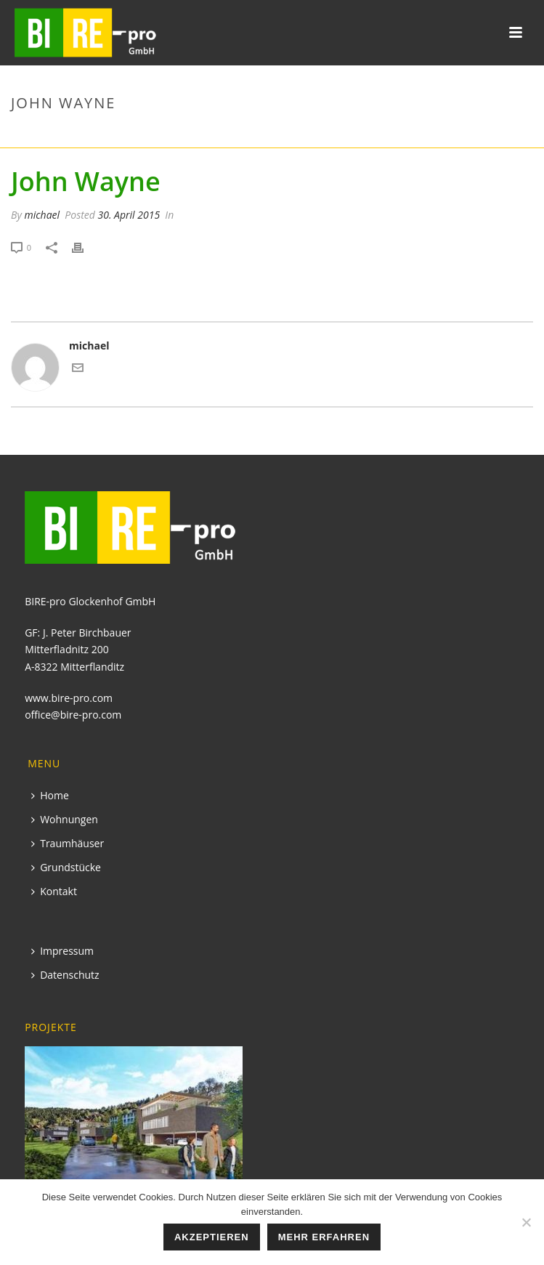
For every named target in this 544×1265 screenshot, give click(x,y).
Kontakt (54, 891)
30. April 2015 (129, 215)
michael (42, 215)
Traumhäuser (67, 843)
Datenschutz (65, 975)
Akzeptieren (211, 1237)
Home (50, 795)
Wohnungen (64, 819)
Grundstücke (66, 867)
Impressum (62, 951)
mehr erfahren (324, 1237)
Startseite (431, 134)
